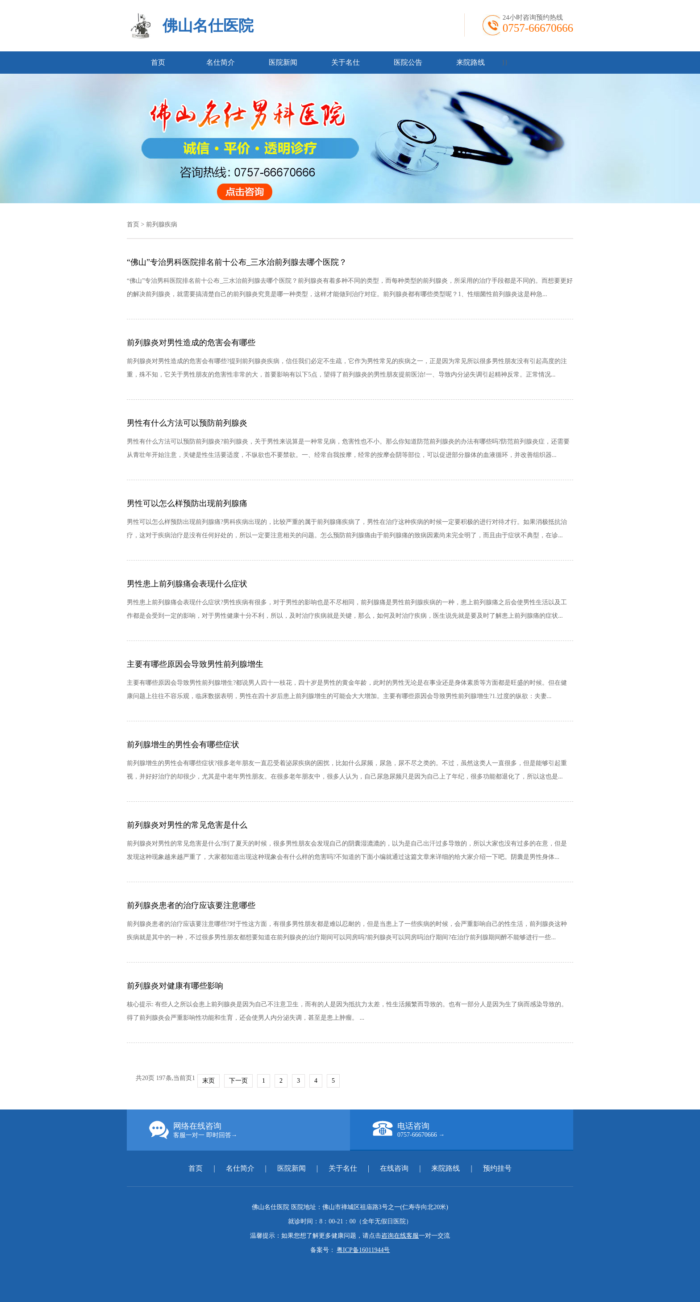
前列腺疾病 (161, 224)
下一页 (238, 1080)
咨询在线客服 (400, 1235)
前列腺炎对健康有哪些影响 (175, 985)
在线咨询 (394, 1168)
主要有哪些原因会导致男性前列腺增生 (195, 664)
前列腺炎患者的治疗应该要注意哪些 (191, 905)
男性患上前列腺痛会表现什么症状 (187, 583)
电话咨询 (472, 1130)
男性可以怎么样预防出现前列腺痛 (187, 503)
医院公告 (408, 62)
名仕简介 (220, 62)
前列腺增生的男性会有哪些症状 (183, 744)
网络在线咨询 (249, 1130)
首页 (158, 62)
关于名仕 (345, 62)
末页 (208, 1080)
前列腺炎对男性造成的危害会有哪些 (191, 342)
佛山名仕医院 (208, 25)
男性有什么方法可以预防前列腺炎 (187, 423)
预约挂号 (497, 1168)
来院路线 (470, 62)
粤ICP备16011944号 (363, 1250)
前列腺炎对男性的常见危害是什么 (187, 825)
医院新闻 (283, 62)
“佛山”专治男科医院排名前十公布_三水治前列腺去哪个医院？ (237, 262)
